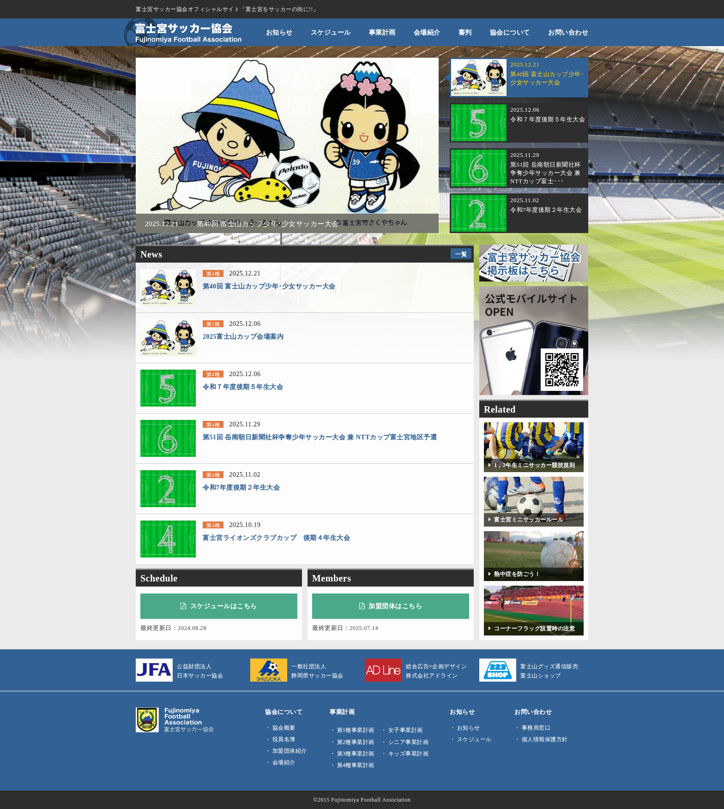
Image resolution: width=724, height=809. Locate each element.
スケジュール (331, 32)
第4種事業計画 (355, 765)
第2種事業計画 (355, 742)
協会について (510, 32)
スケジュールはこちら (219, 606)
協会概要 (284, 728)
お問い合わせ (568, 32)
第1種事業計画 (355, 730)
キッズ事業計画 (408, 753)
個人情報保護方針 (545, 739)
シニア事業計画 (408, 742)
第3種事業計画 (355, 753)
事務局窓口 (536, 728)
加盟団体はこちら (390, 606)
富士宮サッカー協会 (183, 32)
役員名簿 (284, 739)
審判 (465, 32)
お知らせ (279, 32)
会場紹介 (427, 32)
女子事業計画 (405, 730)
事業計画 (382, 32)
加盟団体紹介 (289, 751)
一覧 (461, 254)
